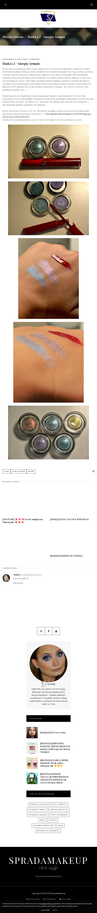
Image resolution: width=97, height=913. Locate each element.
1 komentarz (34, 59)
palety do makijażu (59, 815)
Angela (16, 574)
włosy (42, 820)
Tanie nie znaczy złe (59, 809)
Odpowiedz (18, 583)
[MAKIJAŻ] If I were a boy (53, 732)
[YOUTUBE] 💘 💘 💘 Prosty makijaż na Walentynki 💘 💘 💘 (23, 521)
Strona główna (13, 37)
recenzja (34, 804)
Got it (55, 910)
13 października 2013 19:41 (31, 575)
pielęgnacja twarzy (37, 809)
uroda (60, 825)
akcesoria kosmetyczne (43, 825)
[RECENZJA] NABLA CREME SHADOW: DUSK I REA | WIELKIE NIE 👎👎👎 (54, 763)
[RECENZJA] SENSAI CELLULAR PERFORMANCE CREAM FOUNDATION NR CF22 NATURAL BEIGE (54, 778)
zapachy (53, 820)
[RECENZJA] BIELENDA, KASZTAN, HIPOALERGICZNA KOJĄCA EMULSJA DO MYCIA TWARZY (55, 748)
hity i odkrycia (60, 804)
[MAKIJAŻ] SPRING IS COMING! (66, 555)
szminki (31, 471)
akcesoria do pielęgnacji (48, 831)
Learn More (45, 910)
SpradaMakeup (48, 860)
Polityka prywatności (48, 876)
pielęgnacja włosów (38, 815)
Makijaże (46, 804)
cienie (24, 59)
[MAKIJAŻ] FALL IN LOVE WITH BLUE (69, 519)
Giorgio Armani (18, 471)
